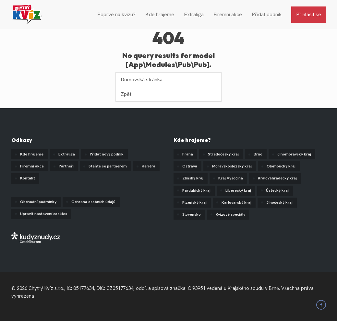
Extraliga (194, 14)
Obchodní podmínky (38, 201)
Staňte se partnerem (108, 166)
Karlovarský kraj (236, 202)
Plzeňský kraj (194, 202)
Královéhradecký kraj (277, 178)
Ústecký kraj (277, 190)
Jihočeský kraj (279, 202)
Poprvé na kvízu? (116, 14)
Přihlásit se (308, 14)
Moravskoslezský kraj (232, 166)
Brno (258, 154)
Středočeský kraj (223, 154)
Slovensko (191, 214)
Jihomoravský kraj (294, 154)
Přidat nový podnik (107, 154)
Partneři (66, 166)
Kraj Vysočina (230, 178)
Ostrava (189, 166)
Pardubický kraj (196, 190)
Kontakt (27, 178)
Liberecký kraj (238, 190)
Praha (187, 154)
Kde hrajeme (159, 14)
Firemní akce (227, 14)
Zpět (126, 94)
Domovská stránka (141, 79)
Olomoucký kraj (281, 166)
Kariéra (148, 166)
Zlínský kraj (192, 178)
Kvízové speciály (230, 214)
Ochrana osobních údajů (93, 201)
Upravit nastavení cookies (43, 213)
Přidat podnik (267, 14)
